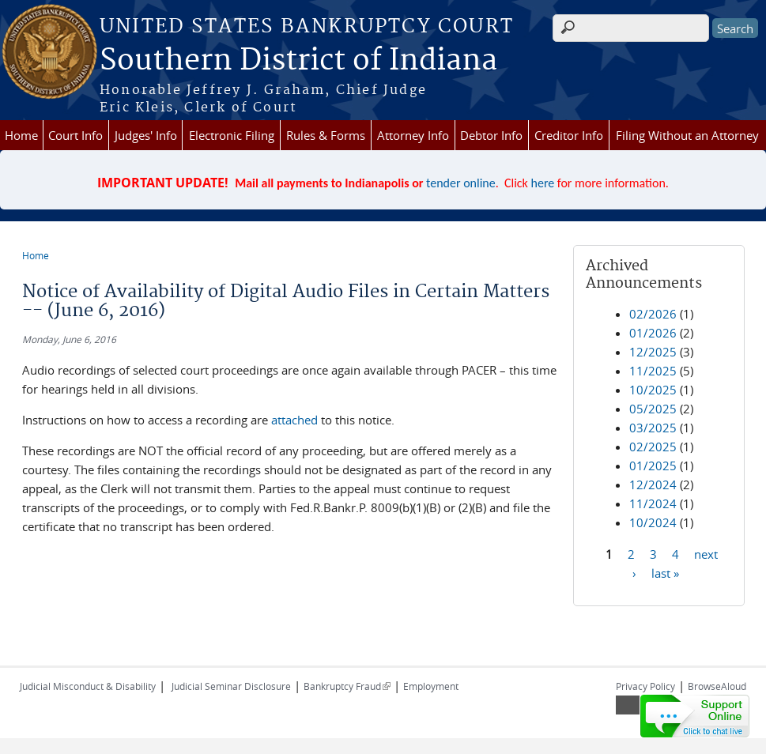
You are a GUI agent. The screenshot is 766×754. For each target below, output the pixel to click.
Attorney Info (413, 135)
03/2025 (653, 427)
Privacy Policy (645, 686)
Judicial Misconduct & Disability (88, 686)
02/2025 (653, 446)
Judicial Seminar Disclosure (231, 686)
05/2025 (653, 409)
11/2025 (653, 371)
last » (665, 572)
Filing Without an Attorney (687, 135)
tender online (461, 182)
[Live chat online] (695, 716)
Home (21, 135)
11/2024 (653, 503)
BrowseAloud (717, 686)
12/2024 (653, 484)
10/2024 (653, 522)
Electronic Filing (231, 135)
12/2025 (653, 352)
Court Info (75, 135)
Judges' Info (146, 135)
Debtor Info (491, 135)
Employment (430, 686)
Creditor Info (568, 135)
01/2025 (653, 465)
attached (294, 420)
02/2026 (653, 314)
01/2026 (653, 333)
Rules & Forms (325, 135)
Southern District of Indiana (298, 61)
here (543, 182)
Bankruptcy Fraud (347, 686)
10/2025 (653, 390)
